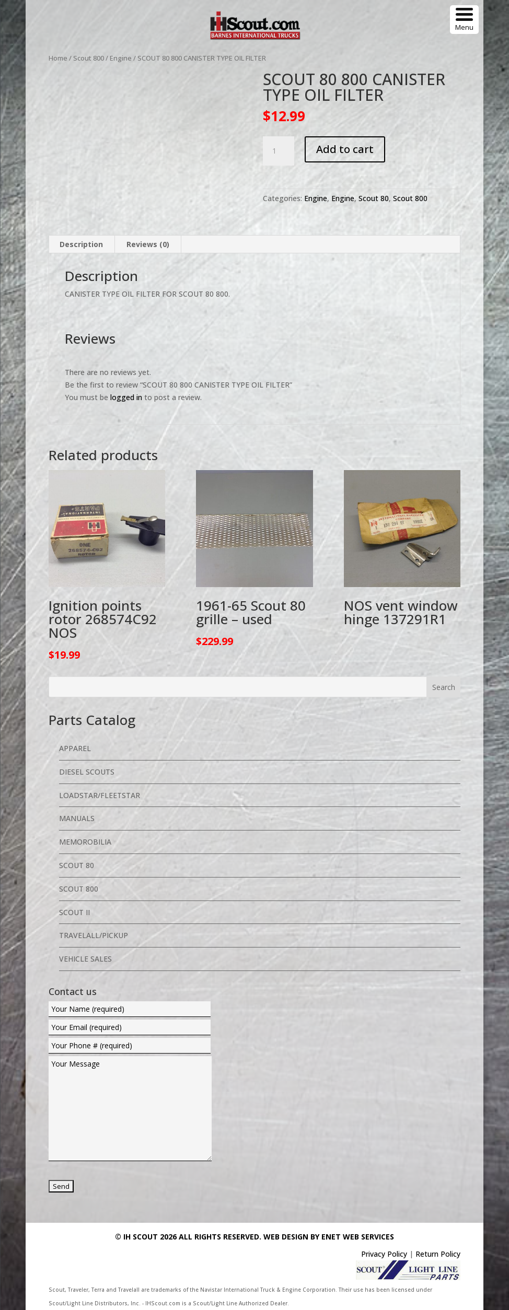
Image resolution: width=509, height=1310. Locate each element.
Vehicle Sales (85, 959)
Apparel (75, 748)
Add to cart (345, 149)
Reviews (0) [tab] (147, 244)
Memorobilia (85, 842)
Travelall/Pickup (93, 935)
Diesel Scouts (86, 772)
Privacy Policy (384, 1254)
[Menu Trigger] (464, 19)
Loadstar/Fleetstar (99, 795)
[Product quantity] (278, 151)
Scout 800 (88, 58)
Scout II (74, 912)
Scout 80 (373, 198)
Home (58, 58)
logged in (126, 397)
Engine (121, 58)
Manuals (77, 818)
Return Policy (437, 1254)
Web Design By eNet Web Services (328, 1237)
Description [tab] (81, 244)
